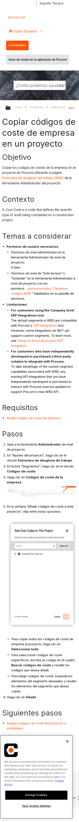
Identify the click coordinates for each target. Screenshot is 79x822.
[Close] (67, 741)
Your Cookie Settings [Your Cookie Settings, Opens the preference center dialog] (36, 805)
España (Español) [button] (24, 31)
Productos (37, 107)
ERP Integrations (45, 325)
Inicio (19, 107)
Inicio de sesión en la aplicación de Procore (38, 59)
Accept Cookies (36, 795)
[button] (62, 85)
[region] (36, 777)
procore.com (16, 17)
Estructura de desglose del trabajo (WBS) (33, 178)
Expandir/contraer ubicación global (71, 106)
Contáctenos (17, 45)
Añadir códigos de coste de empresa (33, 418)
